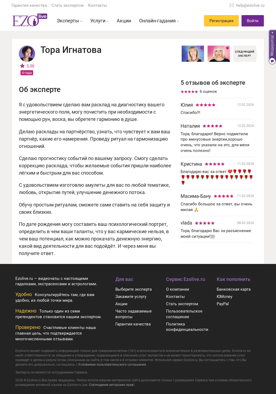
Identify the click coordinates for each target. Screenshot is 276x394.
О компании (177, 289)
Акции (121, 303)
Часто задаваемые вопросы (133, 314)
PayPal (223, 303)
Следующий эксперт (244, 53)
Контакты (97, 5)
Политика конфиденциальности (187, 327)
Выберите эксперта (133, 289)
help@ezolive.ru (250, 5)
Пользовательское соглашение (184, 314)
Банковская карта (234, 289)
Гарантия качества (29, 5)
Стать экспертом (67, 5)
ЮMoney (224, 296)
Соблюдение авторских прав (111, 385)
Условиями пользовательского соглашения (112, 364)
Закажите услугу (130, 296)
